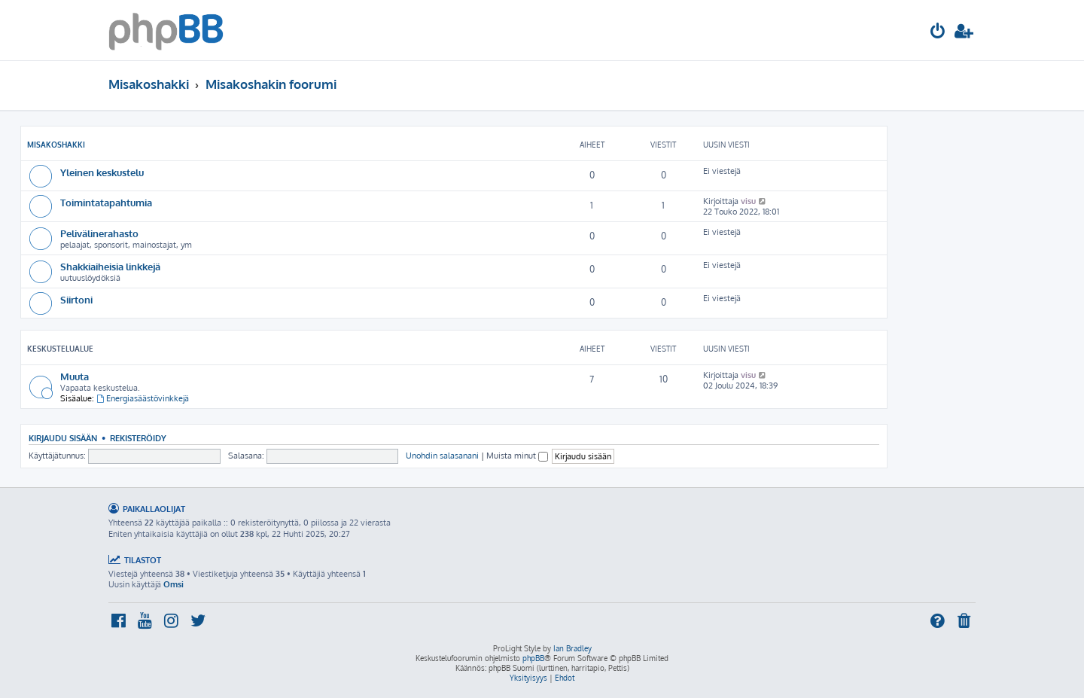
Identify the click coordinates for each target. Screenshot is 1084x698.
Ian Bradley (572, 648)
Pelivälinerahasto (99, 233)
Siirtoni (76, 299)
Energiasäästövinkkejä (142, 398)
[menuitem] (937, 33)
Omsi (173, 584)
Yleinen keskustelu (102, 172)
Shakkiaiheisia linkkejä (110, 266)
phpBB (533, 658)
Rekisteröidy (138, 438)
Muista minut (517, 455)
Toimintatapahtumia (106, 202)
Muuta (74, 376)
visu (748, 201)
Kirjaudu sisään (63, 438)
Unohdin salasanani (442, 455)
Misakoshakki (56, 144)
